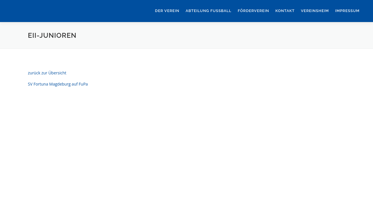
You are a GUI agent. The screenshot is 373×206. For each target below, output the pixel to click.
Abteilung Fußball (208, 11)
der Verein (167, 11)
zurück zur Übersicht (47, 73)
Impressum (347, 11)
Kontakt (284, 11)
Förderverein (253, 11)
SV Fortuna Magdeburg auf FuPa (58, 84)
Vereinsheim (315, 11)
